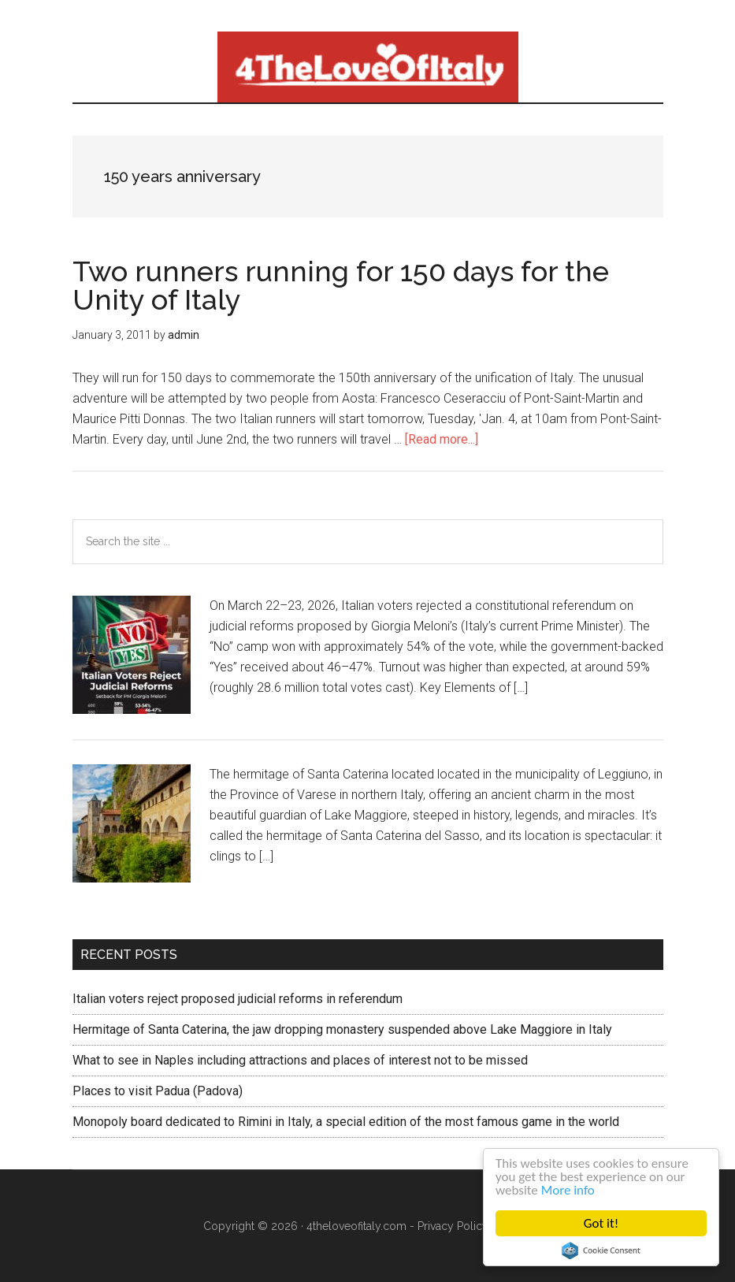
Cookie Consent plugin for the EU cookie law (601, 1250)
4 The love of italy (367, 67)
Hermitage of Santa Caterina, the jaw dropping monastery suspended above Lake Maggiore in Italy (342, 1029)
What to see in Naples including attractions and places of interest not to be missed (300, 1060)
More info (568, 1190)
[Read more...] (441, 439)
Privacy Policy (453, 1226)
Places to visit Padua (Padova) (157, 1090)
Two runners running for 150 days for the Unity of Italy (340, 285)
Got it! (601, 1223)
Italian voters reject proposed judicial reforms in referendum (237, 998)
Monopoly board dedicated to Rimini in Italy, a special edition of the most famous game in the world (345, 1121)
